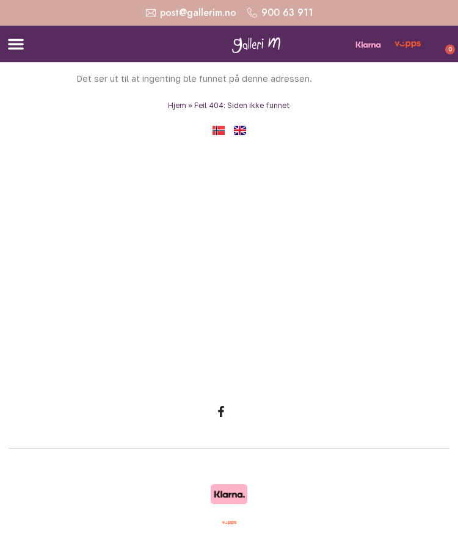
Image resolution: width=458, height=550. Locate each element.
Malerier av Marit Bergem (233, 381)
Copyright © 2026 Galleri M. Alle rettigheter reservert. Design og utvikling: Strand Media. (229, 470)
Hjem (177, 105)
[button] (16, 44)
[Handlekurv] (437, 45)
